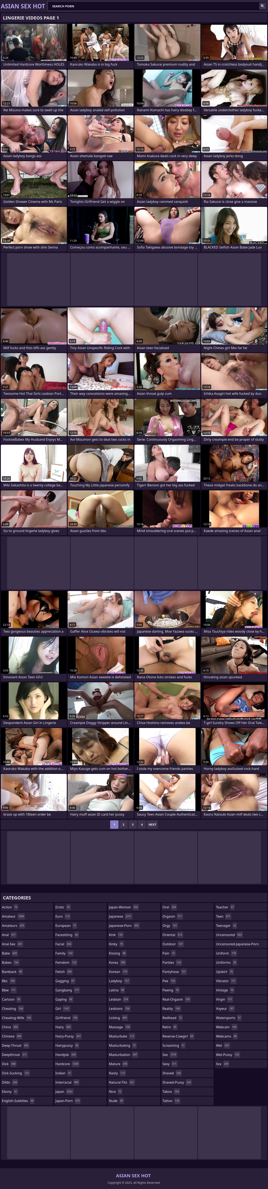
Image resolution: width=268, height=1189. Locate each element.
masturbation (123, 1055)
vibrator (226, 981)
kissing (117, 953)
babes (10, 962)
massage (120, 1027)
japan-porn (68, 1101)
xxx (222, 1064)
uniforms (226, 962)
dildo (10, 1082)
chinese (12, 1036)
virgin (224, 999)
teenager (226, 925)
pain (169, 953)
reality (171, 1008)
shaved (172, 1073)
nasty (117, 1073)
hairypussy (67, 1045)
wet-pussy (228, 1055)
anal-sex (12, 944)
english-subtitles (18, 1101)
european (66, 925)
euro (63, 916)
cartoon (11, 999)
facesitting (67, 935)
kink (116, 935)
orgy (170, 925)
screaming (174, 1045)
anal (9, 935)
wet (223, 1045)
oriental (172, 935)
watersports (229, 1018)
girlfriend (66, 1018)
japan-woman (124, 907)
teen (223, 916)
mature (118, 1064)
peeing (171, 990)
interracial (67, 1082)
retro (170, 1027)
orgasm (172, 916)
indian (63, 1073)
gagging (65, 981)
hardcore (67, 1064)
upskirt (225, 972)
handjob (66, 1055)
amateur (13, 916)
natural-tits (122, 1082)
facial (63, 944)
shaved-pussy (177, 1082)
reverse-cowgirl (178, 1036)
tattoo (171, 1101)
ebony (10, 1091)
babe (10, 953)
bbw (9, 990)
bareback (12, 972)
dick (9, 1064)
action (10, 907)
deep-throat (15, 1045)
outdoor (173, 944)
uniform (226, 953)
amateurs (13, 925)
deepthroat (15, 1055)
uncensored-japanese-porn (237, 945)
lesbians (119, 1008)
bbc (9, 981)
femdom (66, 962)
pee (169, 981)
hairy (63, 1027)
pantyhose (174, 972)
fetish (64, 972)
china (10, 1027)
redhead (172, 1018)
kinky (116, 944)
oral (169, 907)
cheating (13, 1008)
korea (117, 962)
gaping (64, 999)
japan (64, 1091)
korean (118, 972)
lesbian (119, 999)
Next (152, 824)
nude (116, 1101)
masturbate (122, 1036)
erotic (63, 907)
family (64, 953)
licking (118, 1018)
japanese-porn (124, 925)
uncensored (229, 935)
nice (115, 1091)
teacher (225, 907)
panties (172, 962)
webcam (226, 1027)
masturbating (123, 1045)
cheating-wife (17, 1018)
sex (169, 1055)
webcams (227, 1036)
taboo (171, 1091)
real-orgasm (176, 999)
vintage (225, 990)
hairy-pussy (68, 1036)
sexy (170, 1064)
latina (117, 990)
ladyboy (119, 981)
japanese (120, 916)
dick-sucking (16, 1073)
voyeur (225, 1008)
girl (62, 1008)
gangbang (67, 990)
